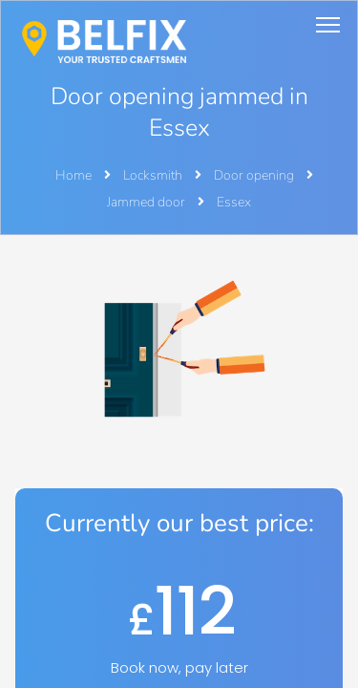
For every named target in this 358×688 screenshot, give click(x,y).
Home (73, 175)
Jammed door (147, 202)
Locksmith (154, 175)
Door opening (255, 175)
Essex (234, 202)
